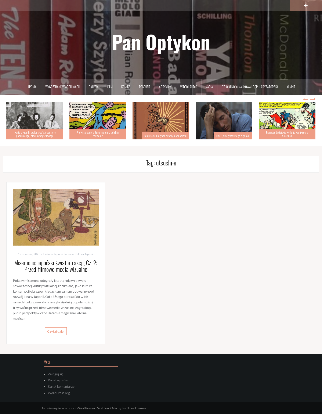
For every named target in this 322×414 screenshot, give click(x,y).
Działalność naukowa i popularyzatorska (250, 86)
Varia (209, 86)
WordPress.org (59, 393)
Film (110, 86)
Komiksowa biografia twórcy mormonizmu (165, 135)
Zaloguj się (56, 374)
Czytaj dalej (55, 331)
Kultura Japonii (84, 254)
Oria (113, 408)
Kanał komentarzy (61, 386)
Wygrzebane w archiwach (62, 86)
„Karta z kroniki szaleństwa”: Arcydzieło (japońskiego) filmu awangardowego (35, 134)
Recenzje (144, 86)
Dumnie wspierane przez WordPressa (67, 408)
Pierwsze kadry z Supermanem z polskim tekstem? (98, 134)
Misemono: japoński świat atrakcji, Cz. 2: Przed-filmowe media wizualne (55, 266)
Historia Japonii (53, 254)
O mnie (291, 86)
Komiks (125, 86)
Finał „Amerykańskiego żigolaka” (233, 135)
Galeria (94, 86)
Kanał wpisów (58, 380)
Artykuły (165, 86)
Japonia (32, 86)
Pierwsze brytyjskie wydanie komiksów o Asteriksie (287, 134)
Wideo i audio (188, 86)
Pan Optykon (161, 42)
